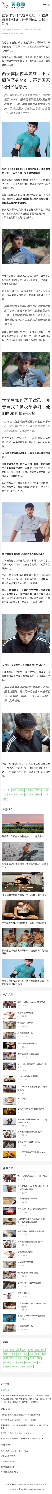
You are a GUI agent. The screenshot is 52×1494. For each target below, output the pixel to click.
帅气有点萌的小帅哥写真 (28, 1076)
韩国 (25, 1354)
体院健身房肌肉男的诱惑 (28, 1054)
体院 (14, 790)
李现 (6, 1354)
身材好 (38, 794)
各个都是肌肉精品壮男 (27, 1043)
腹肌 (6, 1358)
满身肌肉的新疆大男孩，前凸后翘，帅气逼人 (24, 895)
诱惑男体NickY (23, 1293)
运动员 (45, 794)
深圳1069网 (21, 1489)
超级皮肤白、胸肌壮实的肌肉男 (31, 1231)
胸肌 (37, 1354)
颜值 (37, 1350)
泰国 (6, 1350)
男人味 (32, 1358)
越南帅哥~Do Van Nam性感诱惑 (31, 1316)
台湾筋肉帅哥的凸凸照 (27, 1198)
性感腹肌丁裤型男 (25, 1023)
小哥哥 (13, 1354)
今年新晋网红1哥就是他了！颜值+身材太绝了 (24, 923)
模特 (35, 1362)
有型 (40, 1362)
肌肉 (23, 1350)
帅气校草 (38, 790)
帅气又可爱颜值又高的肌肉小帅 (31, 1152)
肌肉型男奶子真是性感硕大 (29, 1142)
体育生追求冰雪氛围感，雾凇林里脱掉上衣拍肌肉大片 (22, 1438)
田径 (5, 794)
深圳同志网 (5, 1390)
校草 (46, 790)
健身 (18, 1350)
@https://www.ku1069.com (12, 33)
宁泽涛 (14, 1367)
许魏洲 (22, 1367)
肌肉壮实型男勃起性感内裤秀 (30, 1132)
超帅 (25, 1358)
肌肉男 (43, 1354)
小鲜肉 (30, 1350)
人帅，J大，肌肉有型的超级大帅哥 (32, 1209)
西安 (22, 794)
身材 (31, 1354)
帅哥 (43, 1350)
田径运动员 (13, 794)
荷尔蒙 (7, 1362)
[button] (44, 5)
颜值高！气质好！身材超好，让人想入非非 (23, 836)
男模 (12, 1358)
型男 (19, 1354)
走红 (14, 1362)
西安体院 (29, 794)
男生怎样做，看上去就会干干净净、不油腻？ (19, 1420)
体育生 (20, 1362)
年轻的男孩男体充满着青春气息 (31, 1109)
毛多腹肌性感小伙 (25, 1033)
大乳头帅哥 (22, 1099)
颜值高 (5, 799)
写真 (39, 1358)
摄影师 (28, 1362)
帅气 (12, 1350)
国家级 (21, 790)
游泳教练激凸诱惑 (25, 1012)
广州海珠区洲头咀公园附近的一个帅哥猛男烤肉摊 (20, 1415)
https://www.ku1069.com (35, 1489)
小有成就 (29, 790)
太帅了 (18, 1358)
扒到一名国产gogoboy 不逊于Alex (32, 1002)
